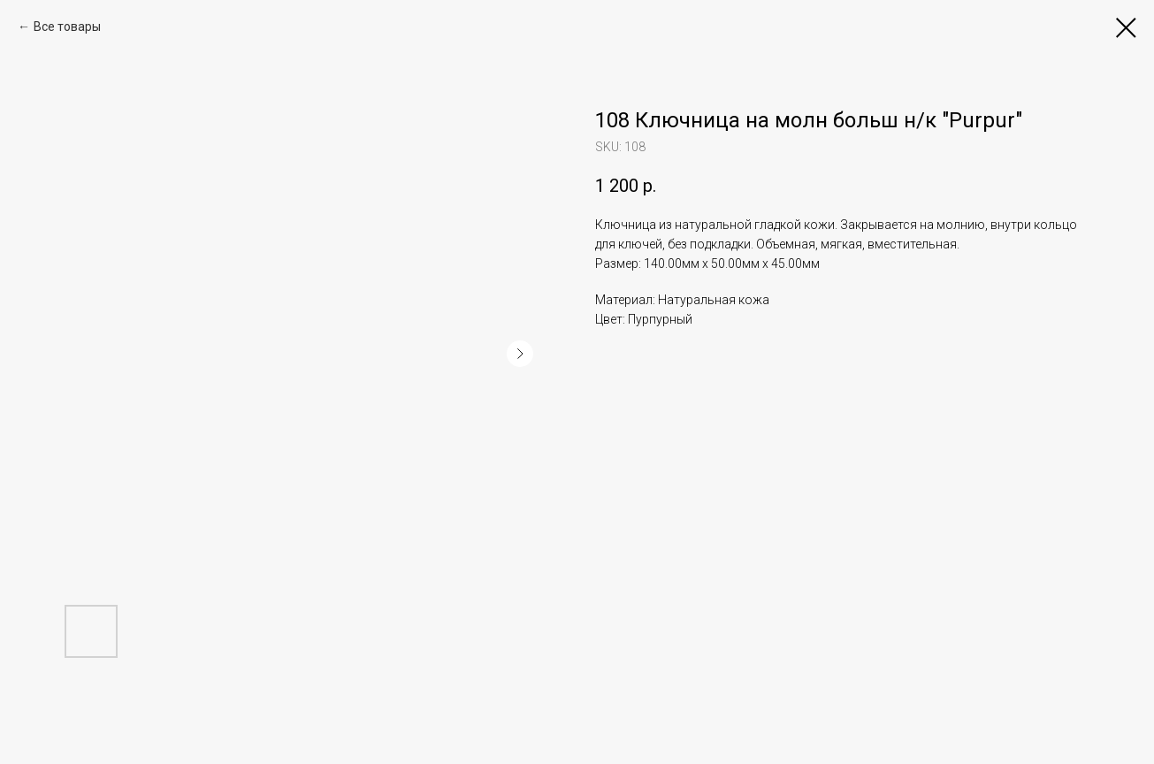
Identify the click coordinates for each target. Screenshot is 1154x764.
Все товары (67, 26)
